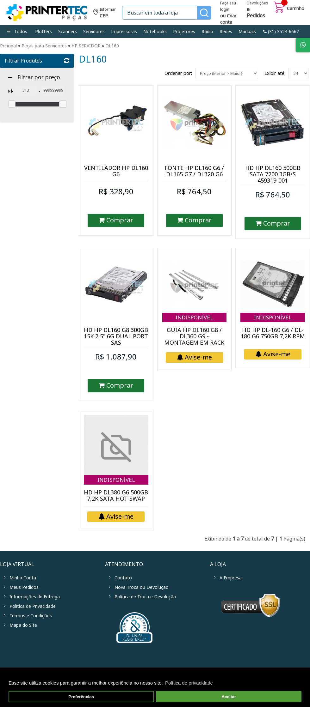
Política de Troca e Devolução (145, 597)
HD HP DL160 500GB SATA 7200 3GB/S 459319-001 (273, 174)
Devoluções (257, 10)
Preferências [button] (81, 696)
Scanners (67, 31)
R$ (10, 91)
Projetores (184, 31)
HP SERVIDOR (86, 46)
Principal (8, 46)
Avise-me (194, 357)
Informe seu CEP (104, 13)
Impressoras (124, 31)
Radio (207, 31)
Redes (226, 31)
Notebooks (155, 31)
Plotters (43, 31)
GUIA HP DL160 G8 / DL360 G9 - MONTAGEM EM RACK (194, 336)
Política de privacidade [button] (189, 683)
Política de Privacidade (32, 606)
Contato (123, 578)
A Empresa (231, 578)
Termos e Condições (30, 615)
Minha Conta (22, 578)
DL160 (112, 46)
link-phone (281, 31)
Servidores (94, 31)
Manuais (247, 31)
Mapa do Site (23, 625)
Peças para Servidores (44, 46)
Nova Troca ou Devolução (142, 587)
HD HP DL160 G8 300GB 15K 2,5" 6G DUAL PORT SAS (116, 336)
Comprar (116, 220)
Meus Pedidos (24, 587)
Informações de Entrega (34, 597)
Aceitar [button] (228, 696)
